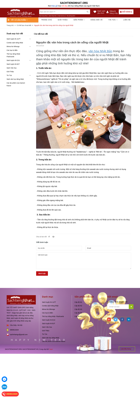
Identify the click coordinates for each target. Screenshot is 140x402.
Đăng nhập (114, 13)
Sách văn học (61, 15)
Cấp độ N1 (78, 302)
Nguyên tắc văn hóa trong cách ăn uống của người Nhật (72, 42)
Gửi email (112, 296)
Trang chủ (46, 20)
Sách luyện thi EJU (13, 60)
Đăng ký (113, 11)
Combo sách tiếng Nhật (15, 43)
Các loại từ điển (12, 50)
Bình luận (42, 273)
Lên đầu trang (127, 349)
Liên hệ (127, 20)
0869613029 (14, 330)
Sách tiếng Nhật (43, 15)
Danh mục (47, 296)
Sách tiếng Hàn (52, 15)
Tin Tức (9, 75)
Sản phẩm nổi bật (84, 296)
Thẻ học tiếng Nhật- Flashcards (13, 55)
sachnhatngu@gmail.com (19, 334)
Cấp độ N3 (78, 309)
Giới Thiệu (10, 71)
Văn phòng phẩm (71, 15)
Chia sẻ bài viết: (41, 237)
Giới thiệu (63, 20)
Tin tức (113, 20)
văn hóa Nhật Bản (100, 51)
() (127, 12)
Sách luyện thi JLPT (14, 39)
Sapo (51, 349)
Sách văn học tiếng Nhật (15, 79)
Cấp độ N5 (78, 316)
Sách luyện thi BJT (13, 64)
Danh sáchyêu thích (101, 12)
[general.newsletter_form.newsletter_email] (120, 306)
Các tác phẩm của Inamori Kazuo (16, 84)
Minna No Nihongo (13, 46)
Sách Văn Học (12, 68)
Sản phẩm (79, 20)
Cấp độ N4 (78, 313)
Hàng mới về (97, 20)
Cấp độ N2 (78, 306)
